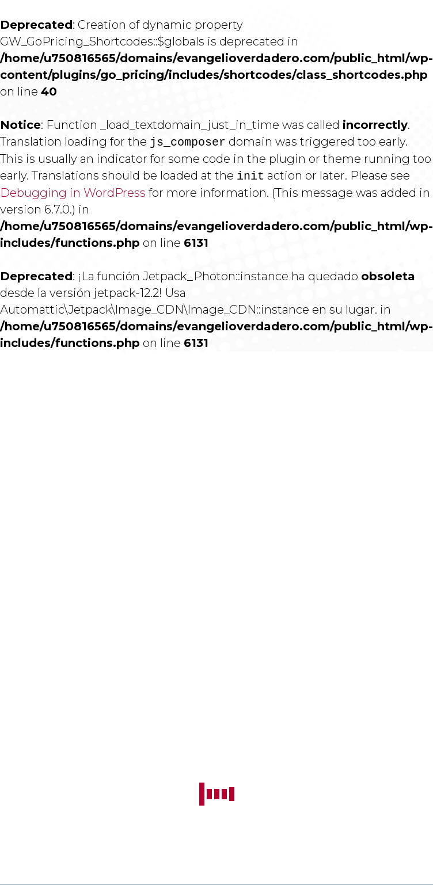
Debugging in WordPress (73, 193)
